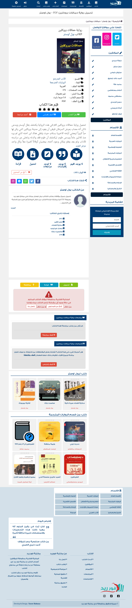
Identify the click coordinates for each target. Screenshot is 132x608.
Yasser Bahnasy (34, 603)
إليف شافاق (107, 114)
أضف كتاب (55, 4)
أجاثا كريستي (107, 108)
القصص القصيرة (107, 165)
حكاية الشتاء (58, 225)
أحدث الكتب (87, 559)
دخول (25, 4)
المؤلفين (89, 4)
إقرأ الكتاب (73, 115)
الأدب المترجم (59, 79)
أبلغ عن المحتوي (55, 306)
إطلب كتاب (46, 4)
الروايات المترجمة (58, 82)
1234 (61, 235)
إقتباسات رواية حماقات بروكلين (70, 343)
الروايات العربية (107, 141)
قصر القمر (59, 222)
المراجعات (64, 4)
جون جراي (107, 67)
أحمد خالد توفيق (107, 78)
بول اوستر (106, 21)
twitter (117, 44)
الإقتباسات (73, 4)
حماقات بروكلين (93, 21)
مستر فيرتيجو (57, 228)
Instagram (106, 44)
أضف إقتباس (49, 115)
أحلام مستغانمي (107, 90)
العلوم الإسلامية (107, 147)
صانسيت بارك (57, 231)
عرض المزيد (81, 146)
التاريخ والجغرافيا (107, 189)
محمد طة (107, 84)
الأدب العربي (93, 512)
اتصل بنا (63, 559)
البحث (38, 4)
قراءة (49, 285)
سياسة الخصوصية (59, 569)
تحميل (68, 285)
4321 (61, 218)
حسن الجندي (107, 102)
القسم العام (107, 135)
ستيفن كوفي (107, 73)
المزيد (13, 208)
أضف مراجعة (24, 115)
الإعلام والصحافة (107, 183)
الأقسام (81, 4)
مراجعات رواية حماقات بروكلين (70, 317)
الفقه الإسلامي (107, 171)
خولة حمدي (107, 61)
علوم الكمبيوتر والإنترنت (107, 177)
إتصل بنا (31, 306)
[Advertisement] (49, 258)
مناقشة (29, 285)
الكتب (96, 4)
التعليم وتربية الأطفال (107, 159)
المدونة (73, 512)
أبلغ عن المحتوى (21, 172)
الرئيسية (117, 21)
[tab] (78, 156)
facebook (96, 47)
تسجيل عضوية (16, 4)
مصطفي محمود (107, 96)
